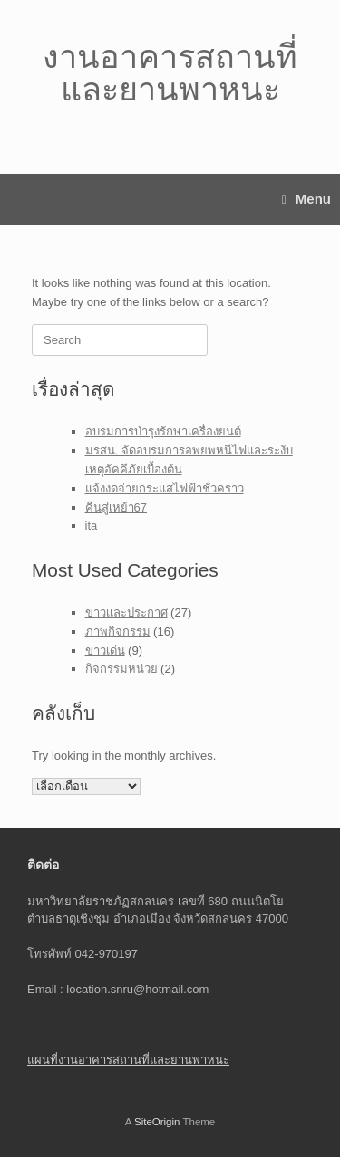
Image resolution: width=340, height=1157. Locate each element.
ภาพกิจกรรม (118, 631)
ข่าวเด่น (105, 650)
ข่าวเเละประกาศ (126, 612)
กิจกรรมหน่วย (121, 668)
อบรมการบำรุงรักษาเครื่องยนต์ (163, 431)
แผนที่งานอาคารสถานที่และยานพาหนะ (128, 1059)
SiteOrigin (157, 1121)
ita (91, 525)
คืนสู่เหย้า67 (116, 507)
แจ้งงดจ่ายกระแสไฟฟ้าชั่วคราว (164, 488)
